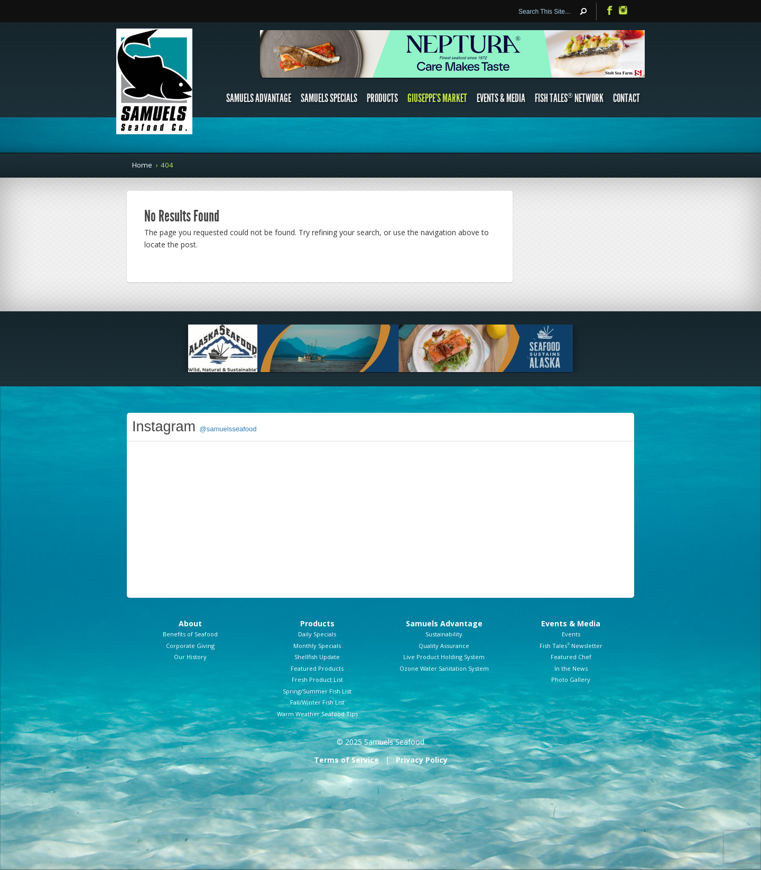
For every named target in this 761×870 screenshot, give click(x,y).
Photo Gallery (570, 679)
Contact (626, 98)
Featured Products (317, 668)
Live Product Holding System (444, 657)
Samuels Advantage (258, 98)
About (190, 623)
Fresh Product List (317, 679)
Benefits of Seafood (190, 634)
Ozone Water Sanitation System (444, 668)
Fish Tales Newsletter (571, 646)
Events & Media (501, 98)
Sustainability (443, 634)
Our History (190, 657)
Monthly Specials (317, 646)
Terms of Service (346, 760)
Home (142, 165)
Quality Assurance (444, 646)
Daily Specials (317, 634)
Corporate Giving (190, 646)
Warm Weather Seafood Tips (317, 714)
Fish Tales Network (569, 98)
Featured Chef (571, 657)
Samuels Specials (329, 98)
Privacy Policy (422, 760)
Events (571, 634)
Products (382, 98)
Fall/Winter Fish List (317, 702)
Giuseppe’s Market (437, 98)
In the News (571, 668)
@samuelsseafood (228, 429)
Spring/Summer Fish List (317, 691)
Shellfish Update (317, 657)
